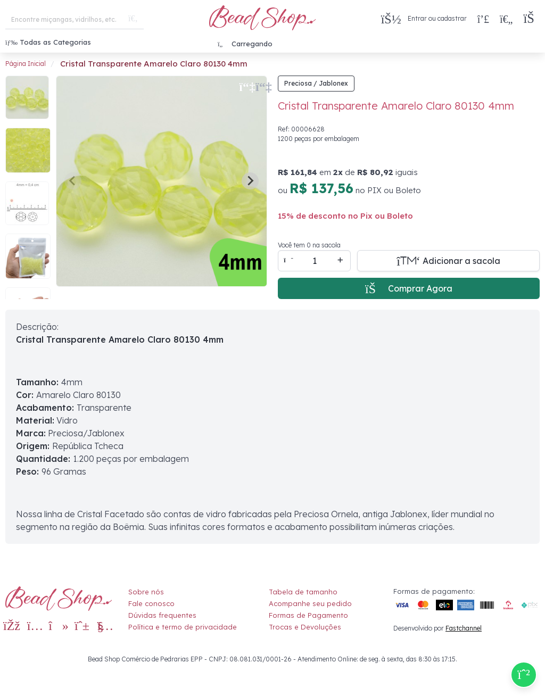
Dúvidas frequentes (162, 615)
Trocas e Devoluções (305, 627)
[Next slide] (250, 180)
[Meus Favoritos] (506, 18)
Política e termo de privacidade (182, 627)
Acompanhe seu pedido (310, 603)
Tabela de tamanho (303, 591)
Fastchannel (463, 628)
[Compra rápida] (483, 18)
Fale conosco (151, 603)
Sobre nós (146, 591)
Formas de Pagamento (308, 615)
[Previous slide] (72, 180)
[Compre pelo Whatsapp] (523, 674)
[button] (531, 19)
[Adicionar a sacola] (448, 260)
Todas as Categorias (48, 42)
